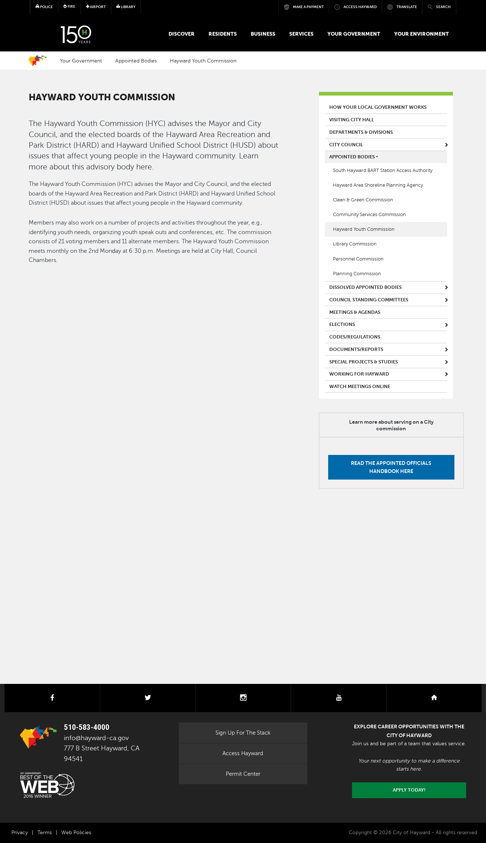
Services (301, 34)
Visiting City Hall (351, 119)
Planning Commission (357, 273)
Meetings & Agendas (354, 312)
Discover (181, 34)
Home (37, 60)
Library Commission (355, 244)
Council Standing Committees (368, 299)
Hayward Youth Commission (203, 61)
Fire (69, 6)
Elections (342, 324)
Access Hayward (242, 753)
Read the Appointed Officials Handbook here (391, 467)
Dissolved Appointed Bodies (365, 287)
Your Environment (421, 34)
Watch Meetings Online (359, 386)
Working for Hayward (359, 374)
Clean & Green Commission (363, 199)
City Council (346, 144)
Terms (44, 832)
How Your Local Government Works (378, 107)
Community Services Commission (369, 214)
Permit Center (243, 774)
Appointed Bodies (136, 61)
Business (263, 34)
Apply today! (409, 790)
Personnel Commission (358, 259)
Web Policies (76, 832)
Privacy (19, 832)
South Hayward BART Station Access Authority (382, 170)
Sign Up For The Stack (243, 732)
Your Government (353, 34)
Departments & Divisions (361, 132)
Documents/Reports (356, 349)
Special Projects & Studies (363, 362)
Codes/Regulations (354, 337)
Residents (222, 34)
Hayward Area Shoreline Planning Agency (378, 185)
